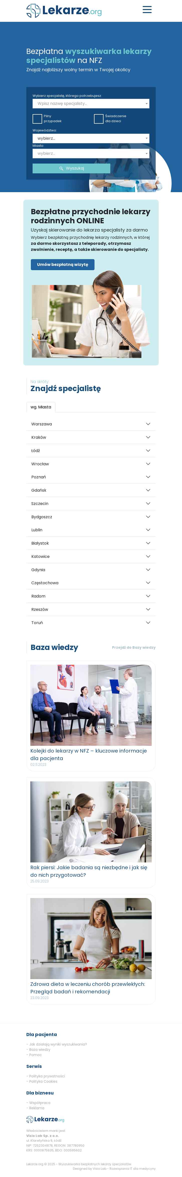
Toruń (37, 623)
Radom (38, 596)
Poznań (38, 477)
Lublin (36, 530)
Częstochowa (44, 583)
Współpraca (39, 1102)
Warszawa (41, 424)
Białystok (40, 543)
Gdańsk (38, 490)
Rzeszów (39, 609)
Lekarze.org (34, 1164)
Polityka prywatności (47, 1076)
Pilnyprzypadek (47, 118)
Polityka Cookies (43, 1081)
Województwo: (45, 130)
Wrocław (40, 464)
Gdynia (38, 570)
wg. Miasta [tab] (41, 407)
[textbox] (91, 103)
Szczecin (39, 503)
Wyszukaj (71, 168)
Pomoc (35, 1054)
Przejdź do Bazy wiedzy (134, 647)
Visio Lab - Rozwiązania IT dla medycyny (124, 1168)
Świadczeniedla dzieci (110, 118)
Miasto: (38, 145)
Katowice (40, 556)
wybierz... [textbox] (46, 138)
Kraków (38, 437)
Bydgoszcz (41, 517)
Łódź (35, 451)
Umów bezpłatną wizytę (62, 264)
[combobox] (91, 103)
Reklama (36, 1108)
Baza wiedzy (39, 1049)
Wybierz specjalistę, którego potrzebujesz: (67, 95)
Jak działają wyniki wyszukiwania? (58, 1044)
